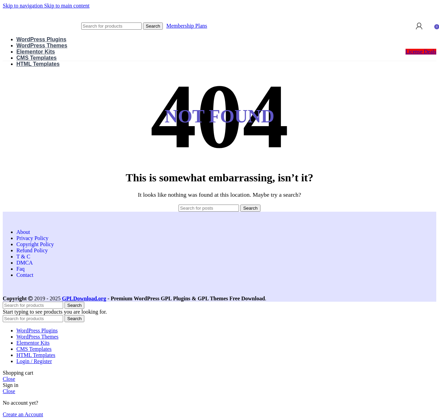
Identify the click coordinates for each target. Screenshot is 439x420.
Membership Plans (186, 26)
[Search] (111, 26)
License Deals (421, 52)
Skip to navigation (23, 6)
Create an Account (23, 414)
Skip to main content (66, 6)
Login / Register (34, 361)
